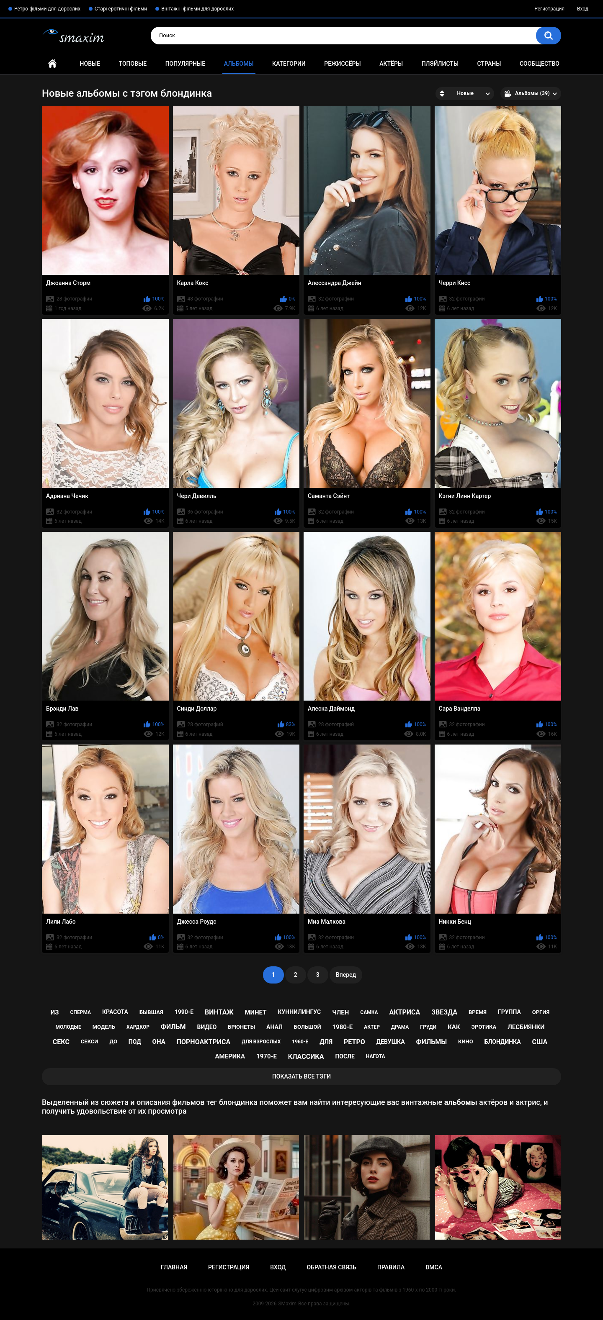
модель (104, 1027)
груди (428, 1027)
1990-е (184, 1012)
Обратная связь (331, 1267)
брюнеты (241, 1027)
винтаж (219, 1012)
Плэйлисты (440, 63)
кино (465, 1041)
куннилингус (299, 1012)
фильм (173, 1027)
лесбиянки (526, 1027)
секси (89, 1041)
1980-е (342, 1027)
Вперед (346, 974)
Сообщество (539, 63)
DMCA (433, 1267)
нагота (375, 1056)
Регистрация (549, 9)
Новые (90, 63)
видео (206, 1027)
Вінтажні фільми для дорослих (197, 9)
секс (61, 1042)
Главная (52, 63)
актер (372, 1027)
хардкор (137, 1027)
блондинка (502, 1041)
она (158, 1041)
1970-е (266, 1056)
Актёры (391, 63)
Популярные (185, 63)
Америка (230, 1056)
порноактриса (204, 1042)
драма (400, 1027)
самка (369, 1012)
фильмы (431, 1042)
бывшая (151, 1012)
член (340, 1012)
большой (307, 1027)
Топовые (133, 63)
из (55, 1012)
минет (255, 1012)
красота (115, 1012)
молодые (68, 1027)
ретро (354, 1042)
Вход (582, 9)
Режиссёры (342, 63)
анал (274, 1027)
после (344, 1056)
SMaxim (287, 1304)
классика (306, 1057)
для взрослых (261, 1042)
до (113, 1041)
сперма (80, 1012)
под (135, 1041)
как (454, 1027)
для (326, 1041)
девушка (390, 1041)
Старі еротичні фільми (121, 9)
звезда (444, 1012)
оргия (540, 1012)
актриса (404, 1012)
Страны (489, 63)
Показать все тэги (301, 1076)
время (478, 1012)
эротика (484, 1027)
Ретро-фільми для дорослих (47, 9)
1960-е (300, 1042)
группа (509, 1012)
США (540, 1042)
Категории (289, 63)
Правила (391, 1267)
